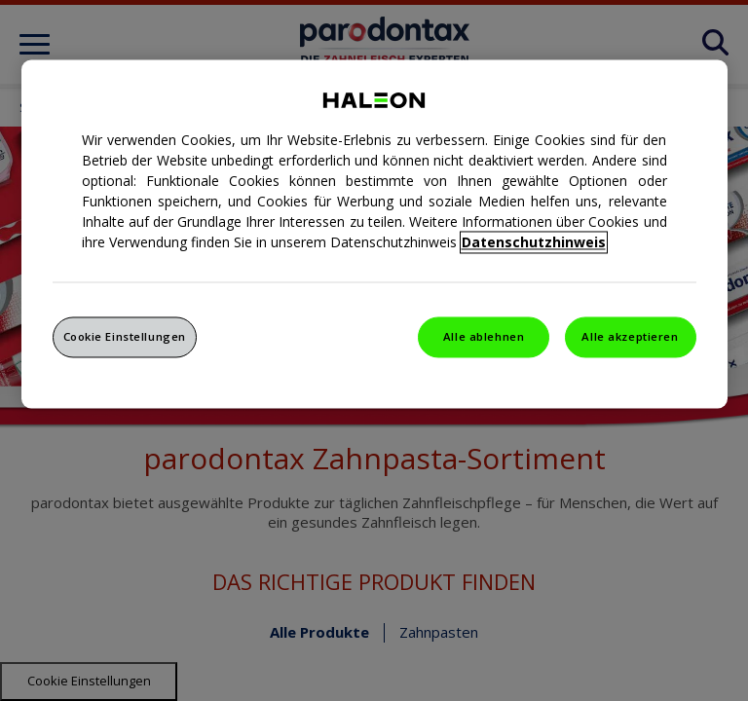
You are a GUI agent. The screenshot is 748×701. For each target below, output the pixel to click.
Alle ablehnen (483, 336)
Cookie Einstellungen (124, 336)
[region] (374, 233)
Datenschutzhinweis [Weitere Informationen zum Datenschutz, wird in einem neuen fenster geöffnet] (534, 242)
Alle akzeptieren (629, 336)
